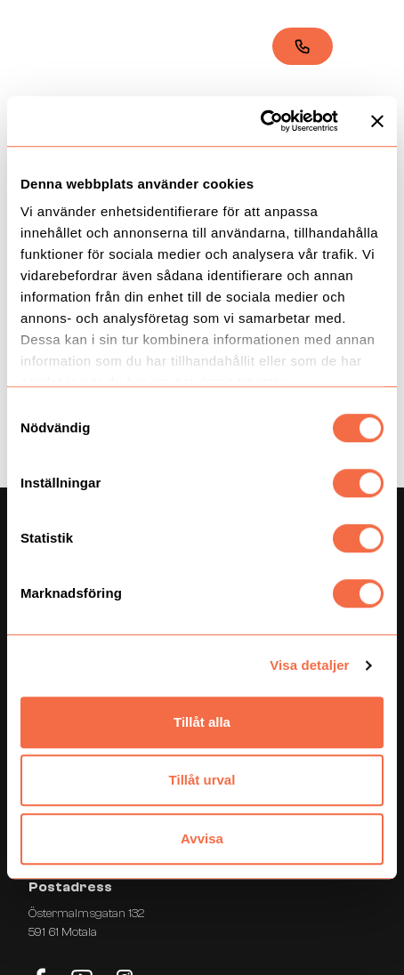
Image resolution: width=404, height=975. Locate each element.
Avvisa (202, 838)
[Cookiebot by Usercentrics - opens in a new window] (260, 121)
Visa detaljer (309, 665)
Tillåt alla (202, 721)
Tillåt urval (202, 779)
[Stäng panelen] (377, 121)
